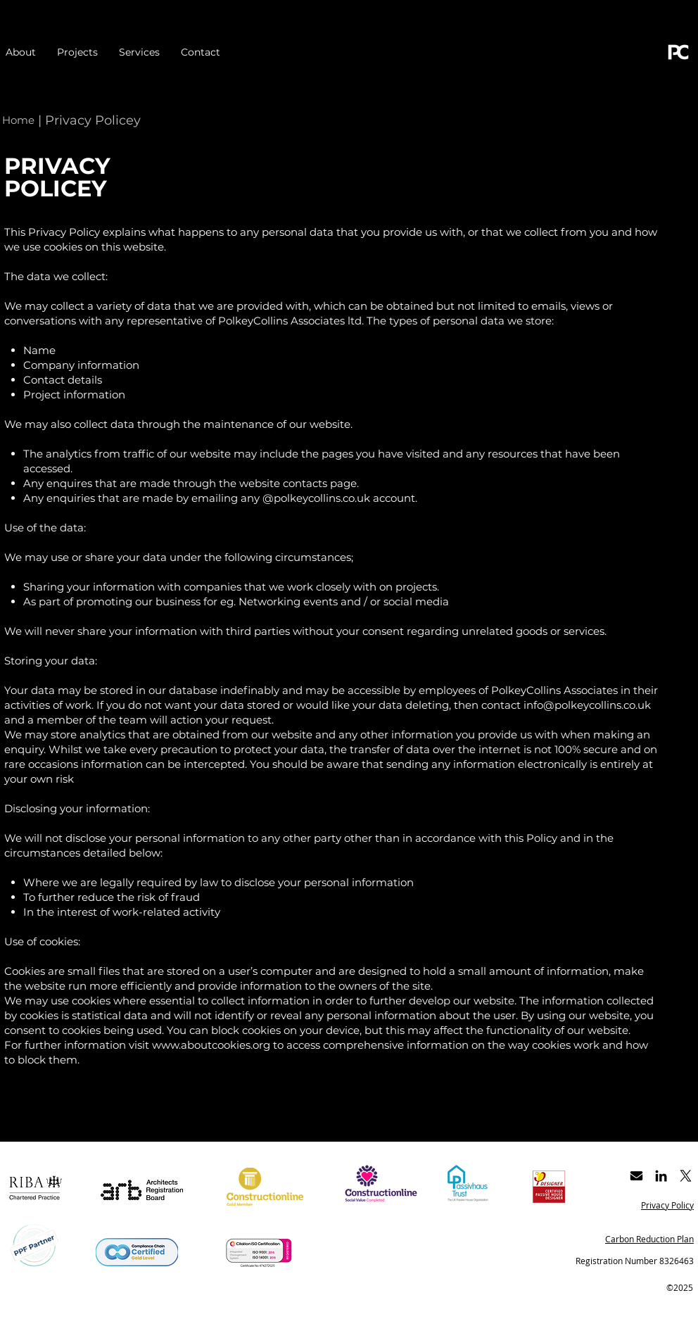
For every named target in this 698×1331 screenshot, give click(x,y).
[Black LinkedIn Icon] (661, 1176)
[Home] (17, 120)
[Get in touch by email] (636, 1176)
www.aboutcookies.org (211, 1045)
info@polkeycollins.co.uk (587, 705)
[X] (686, 1176)
